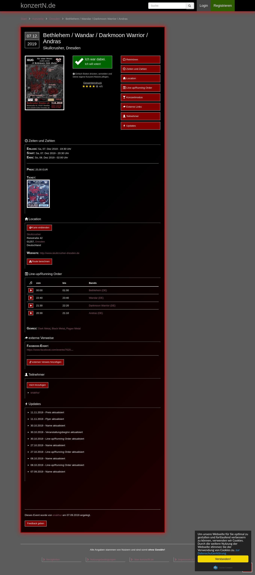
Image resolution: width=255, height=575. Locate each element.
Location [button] (129, 78)
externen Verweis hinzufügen (45, 362)
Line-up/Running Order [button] (137, 87)
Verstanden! (223, 559)
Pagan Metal (73, 328)
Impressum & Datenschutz (191, 559)
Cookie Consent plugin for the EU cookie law (223, 568)
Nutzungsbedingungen (101, 559)
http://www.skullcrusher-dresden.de (59, 253)
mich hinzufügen (37, 385)
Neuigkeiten (51, 559)
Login (204, 6)
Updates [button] (129, 125)
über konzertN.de (142, 559)
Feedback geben (35, 523)
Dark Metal (44, 328)
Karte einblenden (39, 227)
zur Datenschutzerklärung (219, 551)
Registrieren (222, 6)
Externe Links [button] (132, 106)
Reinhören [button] (130, 59)
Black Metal (58, 328)
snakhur (35, 392)
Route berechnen (39, 261)
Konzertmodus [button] (133, 97)
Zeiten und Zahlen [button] (135, 69)
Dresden (40, 241)
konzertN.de (38, 5)
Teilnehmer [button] (131, 116)
